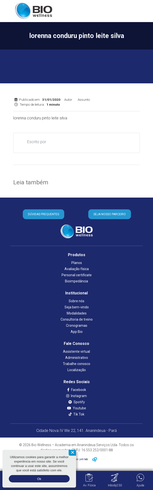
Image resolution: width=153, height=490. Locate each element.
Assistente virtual (76, 351)
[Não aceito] (72, 453)
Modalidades (77, 313)
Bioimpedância (76, 281)
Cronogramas (76, 325)
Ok (39, 479)
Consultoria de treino (77, 319)
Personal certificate (77, 275)
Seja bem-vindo (76, 307)
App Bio (77, 332)
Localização (76, 370)
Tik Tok (76, 414)
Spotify (76, 402)
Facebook (76, 390)
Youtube (76, 408)
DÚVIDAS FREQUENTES (43, 214)
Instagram (76, 396)
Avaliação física (76, 269)
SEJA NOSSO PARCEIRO (109, 214)
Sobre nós (76, 301)
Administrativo (76, 358)
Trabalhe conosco (76, 364)
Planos (76, 263)
